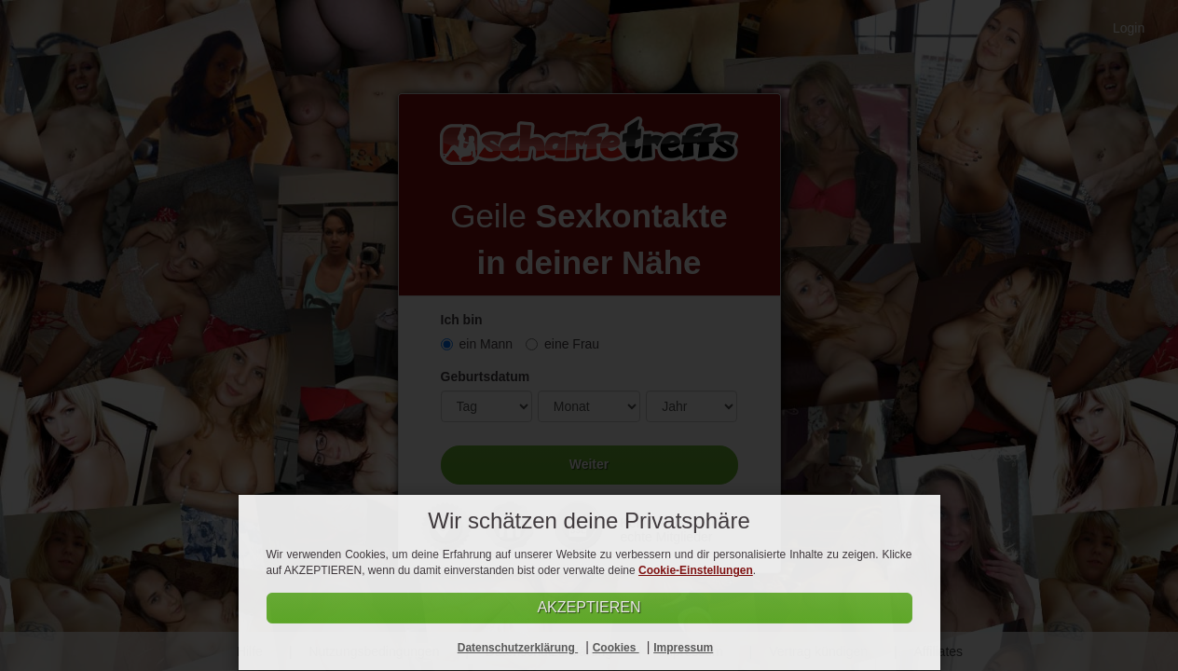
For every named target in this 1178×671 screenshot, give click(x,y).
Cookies (616, 647)
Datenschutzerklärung (518, 647)
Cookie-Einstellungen (695, 570)
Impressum (683, 647)
